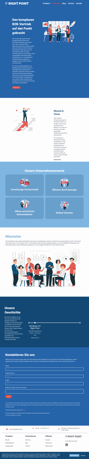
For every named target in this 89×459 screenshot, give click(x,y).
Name (7, 367)
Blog (64, 3)
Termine (71, 3)
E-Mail (7, 382)
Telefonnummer (9, 375)
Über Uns (57, 3)
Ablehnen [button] (83, 455)
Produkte (47, 3)
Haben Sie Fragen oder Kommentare (15, 390)
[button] (21, 88)
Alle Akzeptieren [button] (74, 455)
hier (25, 418)
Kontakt (79, 3)
